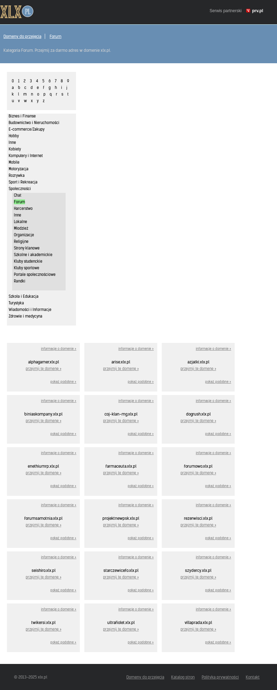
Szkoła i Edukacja (24, 296)
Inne (12, 142)
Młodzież (21, 228)
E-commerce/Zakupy (26, 129)
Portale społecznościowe (35, 274)
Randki (19, 281)
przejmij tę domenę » (43, 368)
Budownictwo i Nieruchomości (34, 122)
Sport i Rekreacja (23, 182)
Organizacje (24, 234)
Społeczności (20, 188)
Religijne (21, 241)
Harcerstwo (23, 208)
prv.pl (257, 10)
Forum (55, 36)
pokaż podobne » (63, 381)
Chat (17, 195)
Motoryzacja (18, 168)
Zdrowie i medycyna (25, 316)
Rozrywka (17, 175)
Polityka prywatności (220, 677)
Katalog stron (183, 677)
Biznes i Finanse (22, 116)
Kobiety (15, 149)
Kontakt (253, 677)
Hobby (14, 135)
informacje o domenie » (58, 348)
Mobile (14, 162)
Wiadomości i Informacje (30, 309)
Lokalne (20, 221)
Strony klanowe (27, 248)
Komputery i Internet (26, 155)
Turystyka (16, 303)
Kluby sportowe (26, 267)
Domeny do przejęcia (22, 36)
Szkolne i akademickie (33, 254)
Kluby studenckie (28, 261)
